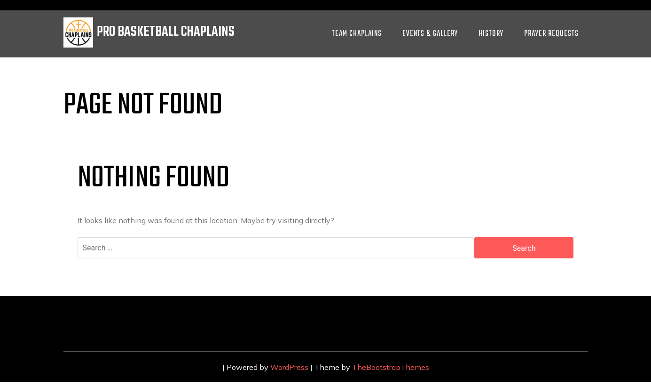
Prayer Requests (551, 34)
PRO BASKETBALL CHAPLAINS (166, 32)
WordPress (289, 367)
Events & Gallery (430, 34)
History (490, 34)
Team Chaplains (357, 34)
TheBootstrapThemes (390, 367)
